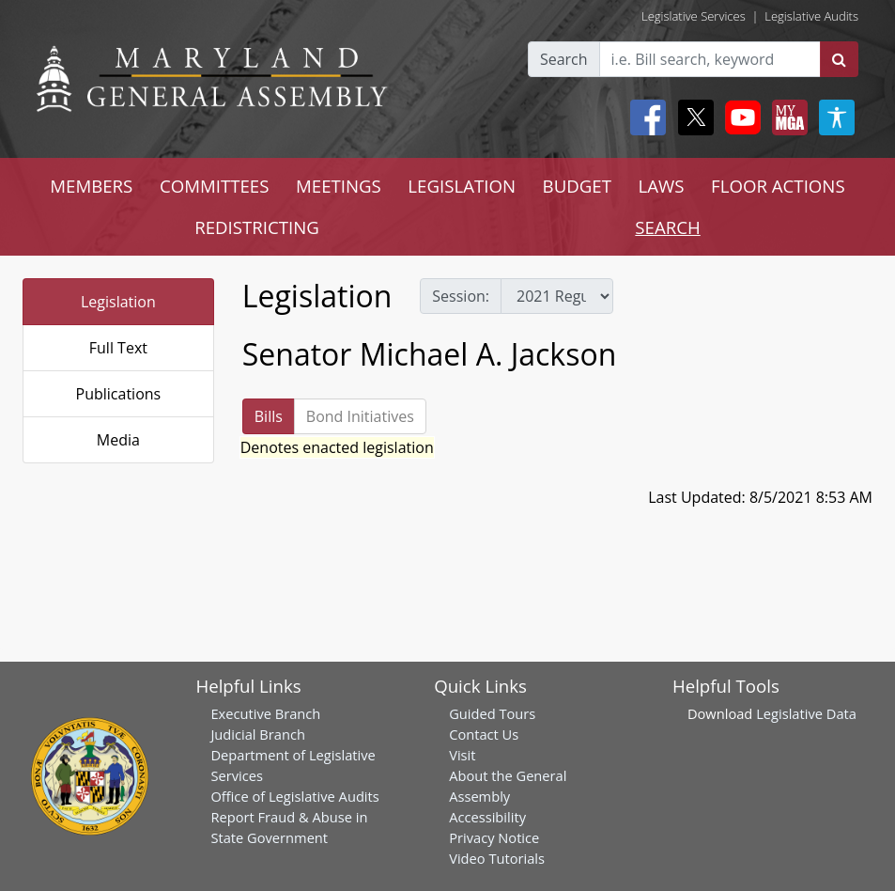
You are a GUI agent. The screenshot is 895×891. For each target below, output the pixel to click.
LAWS (662, 185)
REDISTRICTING (256, 227)
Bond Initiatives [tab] (360, 416)
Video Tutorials (497, 858)
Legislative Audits (811, 16)
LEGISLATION (462, 185)
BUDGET (577, 185)
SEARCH (667, 227)
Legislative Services (693, 16)
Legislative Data (806, 713)
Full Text (118, 347)
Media (118, 440)
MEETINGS (338, 185)
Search (564, 59)
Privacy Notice (494, 837)
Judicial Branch (257, 734)
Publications (119, 393)
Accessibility (487, 816)
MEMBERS (91, 185)
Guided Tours (492, 713)
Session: (460, 296)
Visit (462, 754)
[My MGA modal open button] (786, 117)
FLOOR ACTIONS (778, 185)
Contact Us (483, 734)
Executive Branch (265, 713)
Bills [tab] (269, 416)
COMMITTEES (215, 185)
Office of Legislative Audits (294, 796)
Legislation (118, 301)
